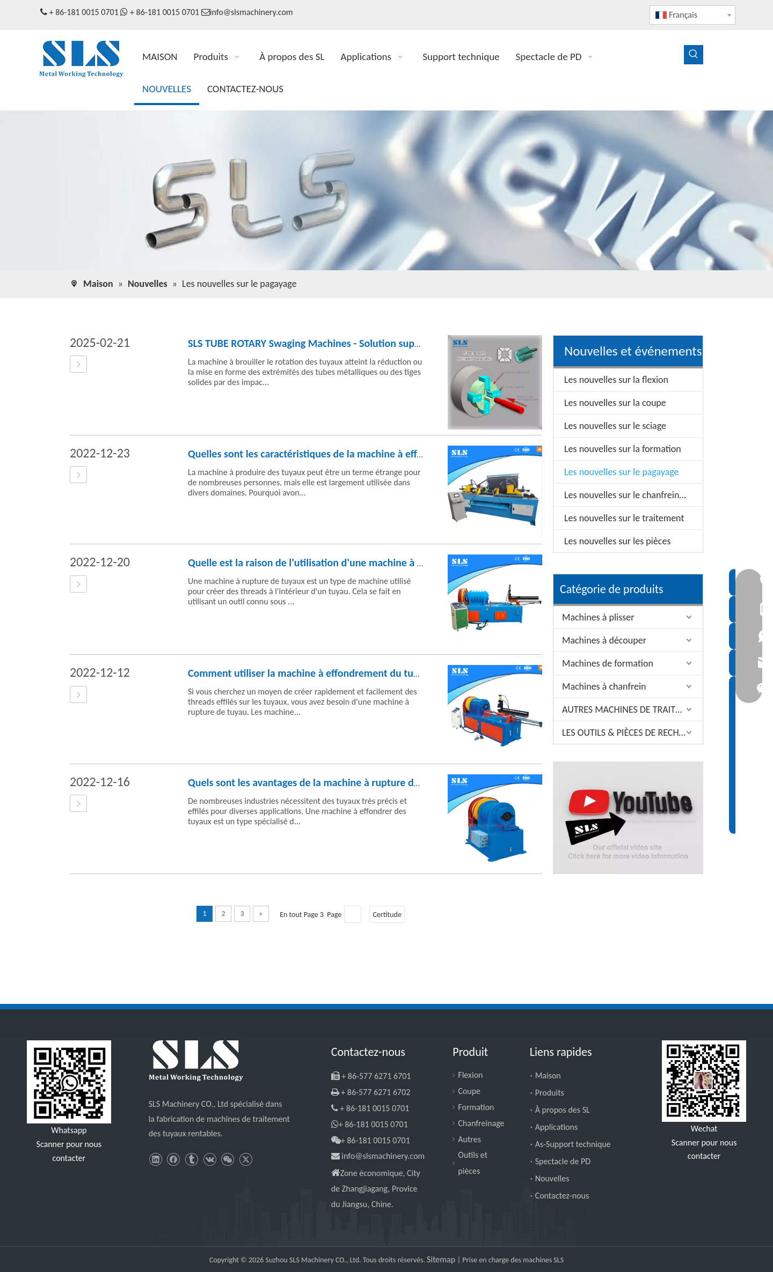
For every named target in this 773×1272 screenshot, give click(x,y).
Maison (548, 1075)
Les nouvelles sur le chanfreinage (628, 495)
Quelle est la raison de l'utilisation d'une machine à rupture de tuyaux (342, 562)
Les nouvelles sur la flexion (616, 380)
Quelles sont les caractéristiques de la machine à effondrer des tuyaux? (345, 453)
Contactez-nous (562, 1195)
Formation (476, 1107)
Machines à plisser (598, 617)
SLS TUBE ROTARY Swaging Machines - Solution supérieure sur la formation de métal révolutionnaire (410, 343)
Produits (549, 1093)
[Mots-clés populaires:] (693, 54)
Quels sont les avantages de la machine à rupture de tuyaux (320, 782)
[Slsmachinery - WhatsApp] (69, 1081)
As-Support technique (573, 1144)
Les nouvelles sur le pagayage (621, 472)
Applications (556, 1127)
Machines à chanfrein (604, 686)
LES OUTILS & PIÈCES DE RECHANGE (632, 732)
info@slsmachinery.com (251, 12)
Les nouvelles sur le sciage (615, 426)
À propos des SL (562, 1110)
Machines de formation (607, 663)
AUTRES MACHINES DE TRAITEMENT (632, 709)
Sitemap (442, 1259)
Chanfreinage (481, 1123)
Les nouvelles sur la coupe (615, 403)
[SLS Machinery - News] (386, 190)
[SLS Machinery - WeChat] (704, 1081)
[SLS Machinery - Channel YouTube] (628, 817)
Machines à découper (604, 640)
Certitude (387, 914)
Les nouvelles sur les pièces (617, 541)
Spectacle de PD (562, 1161)
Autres (469, 1139)
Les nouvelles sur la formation (622, 449)
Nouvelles (552, 1178)
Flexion (470, 1075)
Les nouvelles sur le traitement (624, 518)
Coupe (469, 1091)
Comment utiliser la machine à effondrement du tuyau (308, 673)
